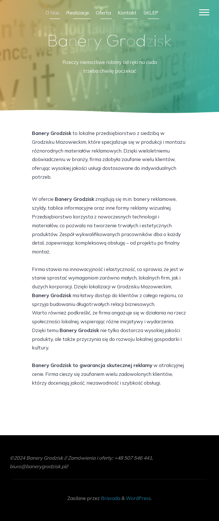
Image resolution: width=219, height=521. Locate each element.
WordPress (138, 498)
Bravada (110, 498)
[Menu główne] (204, 12)
